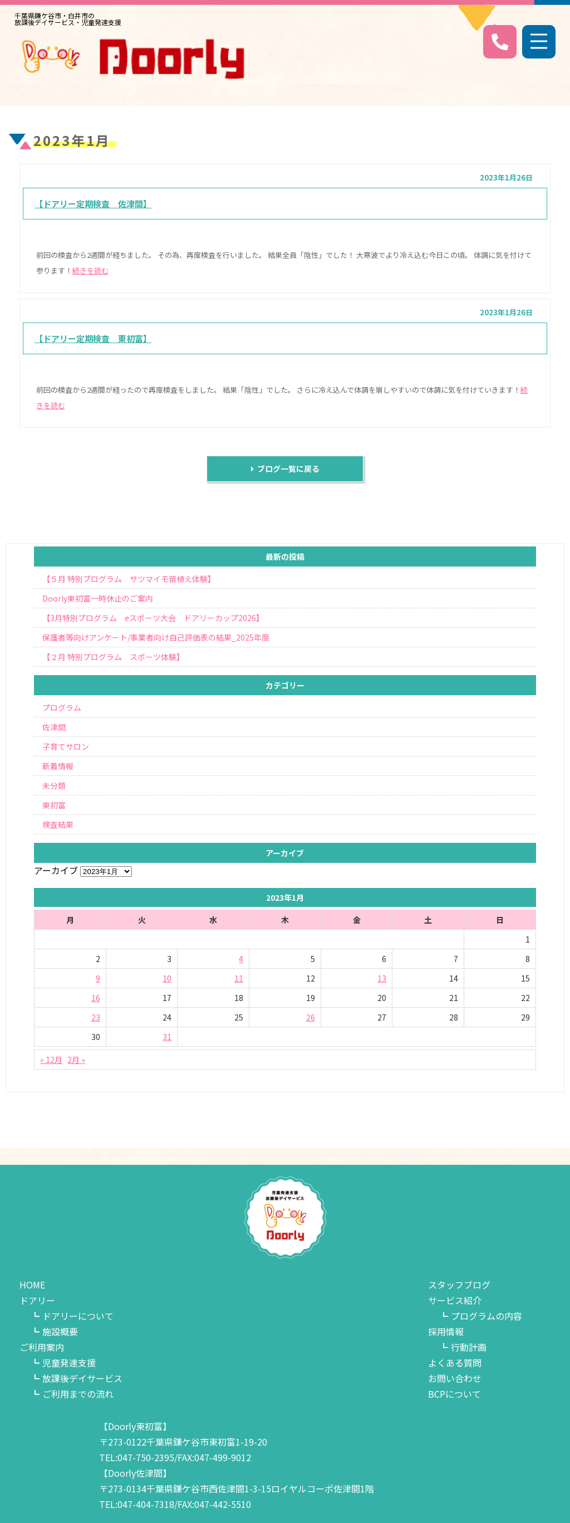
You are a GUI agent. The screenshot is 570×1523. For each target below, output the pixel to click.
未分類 (54, 785)
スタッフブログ (459, 1284)
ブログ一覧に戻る (285, 468)
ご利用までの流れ (78, 1393)
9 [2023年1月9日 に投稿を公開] (98, 978)
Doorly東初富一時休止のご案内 (97, 598)
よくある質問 (454, 1362)
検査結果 (57, 824)
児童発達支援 (69, 1362)
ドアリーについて (78, 1315)
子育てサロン (65, 746)
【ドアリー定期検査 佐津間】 (93, 203)
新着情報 (57, 766)
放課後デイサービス (82, 1378)
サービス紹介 (454, 1300)
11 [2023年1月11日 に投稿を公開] (238, 978)
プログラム (61, 707)
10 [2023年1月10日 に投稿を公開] (167, 978)
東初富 (54, 805)
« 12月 (51, 1059)
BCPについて (454, 1393)
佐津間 (54, 727)
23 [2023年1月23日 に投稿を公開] (95, 1017)
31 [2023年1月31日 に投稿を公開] (167, 1036)
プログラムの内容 (486, 1315)
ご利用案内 (41, 1347)
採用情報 (446, 1331)
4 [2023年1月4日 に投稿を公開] (241, 958)
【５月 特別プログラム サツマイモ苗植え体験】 (128, 578)
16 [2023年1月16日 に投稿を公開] (95, 997)
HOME (32, 1284)
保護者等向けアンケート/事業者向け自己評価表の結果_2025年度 (155, 637)
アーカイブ (56, 870)
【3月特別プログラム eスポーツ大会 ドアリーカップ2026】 (153, 617)
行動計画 (469, 1347)
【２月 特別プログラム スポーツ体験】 (113, 656)
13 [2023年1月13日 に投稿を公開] (381, 978)
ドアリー (37, 1300)
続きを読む (90, 270)
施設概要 (60, 1331)
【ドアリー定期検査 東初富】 (93, 338)
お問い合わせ (454, 1378)
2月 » (76, 1059)
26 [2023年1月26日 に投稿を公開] (310, 1017)
